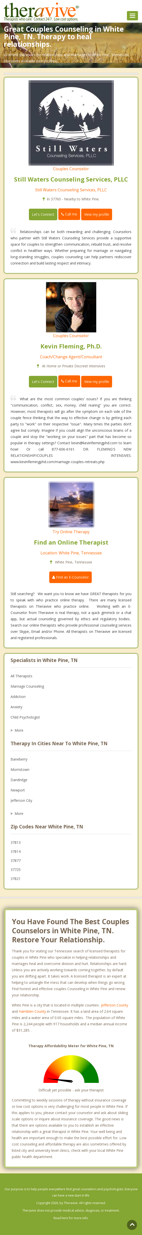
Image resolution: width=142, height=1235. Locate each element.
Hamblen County (32, 1011)
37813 (16, 842)
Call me (69, 214)
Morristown (20, 769)
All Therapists (21, 676)
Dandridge (19, 779)
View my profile (96, 214)
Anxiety (16, 706)
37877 (16, 860)
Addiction (18, 696)
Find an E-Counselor (70, 577)
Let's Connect (43, 214)
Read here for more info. (71, 1218)
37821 (16, 878)
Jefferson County (114, 1005)
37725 (16, 869)
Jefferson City (21, 800)
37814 (16, 851)
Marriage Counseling (27, 686)
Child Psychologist (25, 717)
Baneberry (19, 759)
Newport (18, 790)
